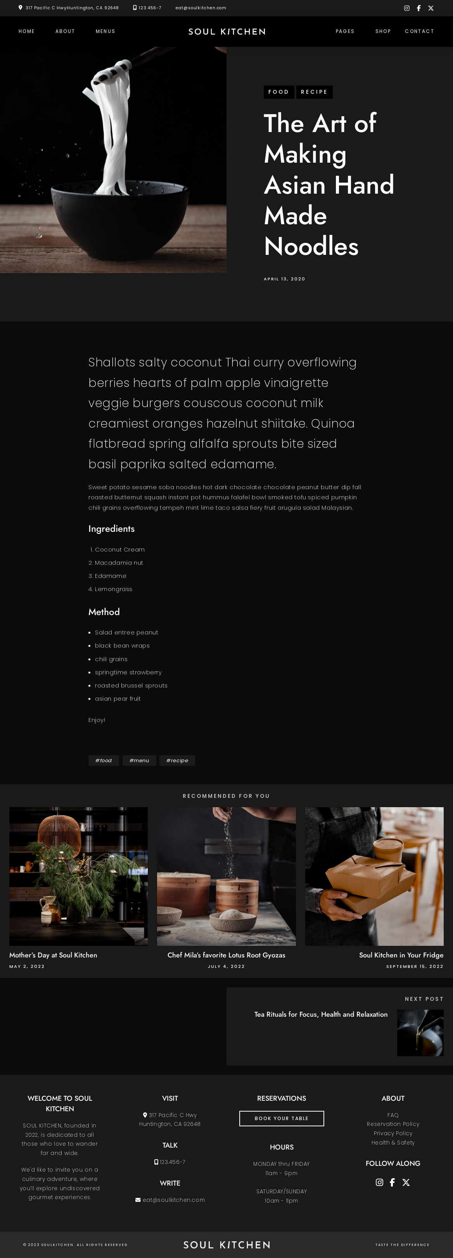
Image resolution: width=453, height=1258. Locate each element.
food (279, 92)
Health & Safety (393, 1142)
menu (141, 760)
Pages (345, 31)
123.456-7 (150, 8)
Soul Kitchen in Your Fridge (401, 955)
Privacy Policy (393, 1133)
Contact (419, 31)
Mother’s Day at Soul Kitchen (53, 955)
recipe (314, 92)
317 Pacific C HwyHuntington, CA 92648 (72, 8)
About (65, 31)
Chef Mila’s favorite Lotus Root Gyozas (226, 955)
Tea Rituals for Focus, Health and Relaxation (321, 1014)
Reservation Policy (393, 1124)
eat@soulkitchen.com (201, 8)
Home (27, 31)
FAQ (393, 1115)
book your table (282, 1118)
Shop (383, 31)
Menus (106, 31)
